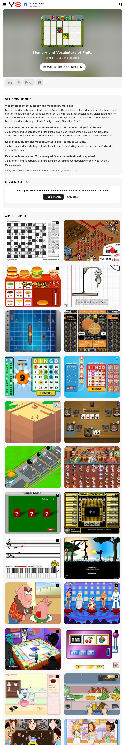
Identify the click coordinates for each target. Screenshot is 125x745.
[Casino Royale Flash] (92, 649)
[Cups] (33, 513)
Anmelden (73, 196)
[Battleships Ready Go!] (33, 331)
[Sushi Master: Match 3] (92, 467)
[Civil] (92, 558)
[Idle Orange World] (92, 331)
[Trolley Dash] (92, 694)
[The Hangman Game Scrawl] (92, 286)
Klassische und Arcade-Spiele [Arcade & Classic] (32, 170)
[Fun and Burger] (33, 286)
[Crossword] (33, 240)
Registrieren (53, 196)
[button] (13, 165)
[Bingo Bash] (92, 377)
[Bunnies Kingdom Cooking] (33, 694)
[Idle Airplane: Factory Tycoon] (33, 467)
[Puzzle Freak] (33, 649)
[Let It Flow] (92, 240)
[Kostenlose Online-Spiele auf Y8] (15, 4)
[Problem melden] (29, 82)
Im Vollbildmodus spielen (62, 67)
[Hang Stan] (33, 603)
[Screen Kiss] (92, 603)
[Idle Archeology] (33, 422)
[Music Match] (33, 558)
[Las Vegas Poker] (92, 422)
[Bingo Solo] (33, 377)
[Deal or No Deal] (92, 513)
